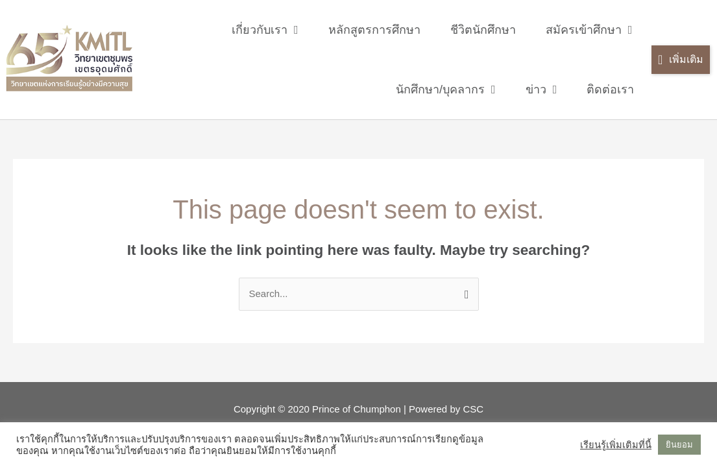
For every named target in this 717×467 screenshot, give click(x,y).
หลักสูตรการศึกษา (374, 29)
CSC (473, 408)
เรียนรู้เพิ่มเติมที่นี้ (615, 445)
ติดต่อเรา (610, 89)
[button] (680, 60)
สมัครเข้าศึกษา (589, 30)
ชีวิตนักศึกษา (483, 29)
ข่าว (541, 89)
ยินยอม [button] (679, 444)
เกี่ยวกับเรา (265, 30)
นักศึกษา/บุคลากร (446, 89)
